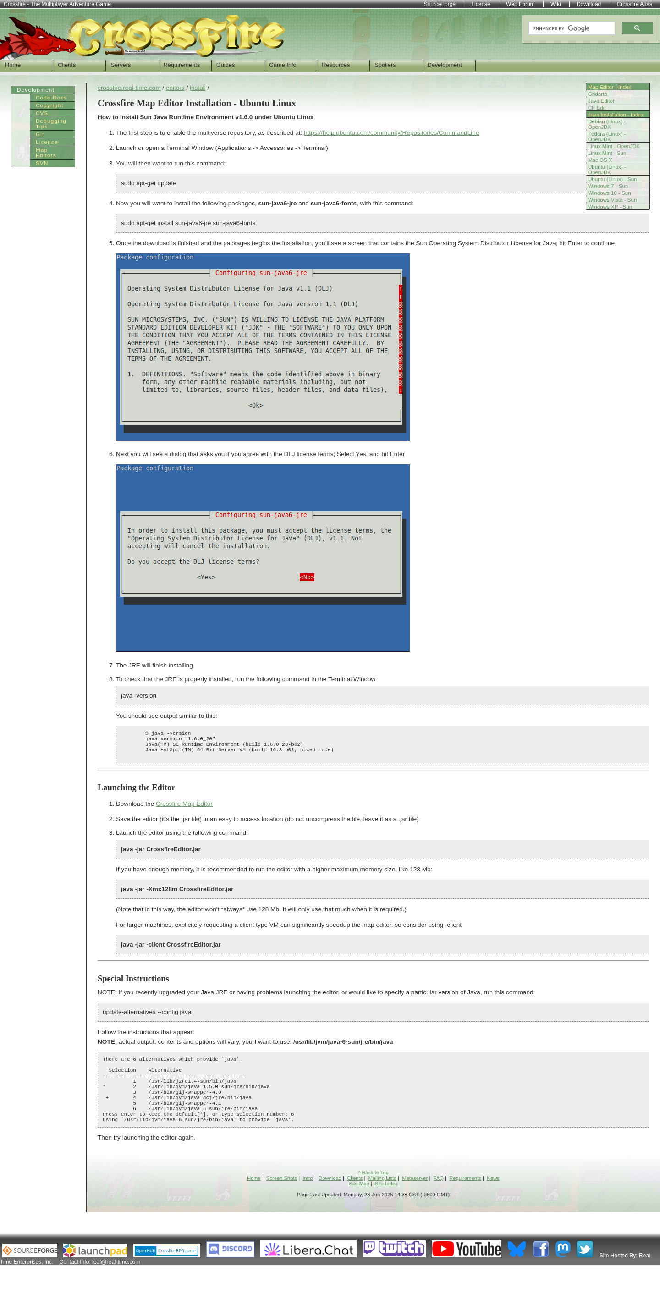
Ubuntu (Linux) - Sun (612, 179)
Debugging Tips (51, 123)
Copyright (50, 105)
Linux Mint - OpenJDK (614, 146)
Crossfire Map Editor (184, 810)
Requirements (182, 64)
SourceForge (440, 4)
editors (175, 87)
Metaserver (415, 1201)
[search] (571, 28)
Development (445, 64)
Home (13, 64)
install (198, 87)
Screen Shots (281, 1201)
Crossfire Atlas (634, 4)
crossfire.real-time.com (129, 87)
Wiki (555, 4)
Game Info (283, 64)
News (493, 1201)
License (47, 142)
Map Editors (46, 152)
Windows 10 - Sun (609, 193)
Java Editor (601, 101)
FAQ (439, 1201)
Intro (307, 1201)
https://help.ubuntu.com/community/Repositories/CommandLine (391, 132)
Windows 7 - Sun (608, 186)
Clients (67, 64)
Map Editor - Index (609, 87)
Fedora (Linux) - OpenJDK (607, 136)
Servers (120, 64)
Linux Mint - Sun (607, 153)
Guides (225, 64)
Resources (336, 64)
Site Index (386, 1207)
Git (40, 134)
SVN (42, 163)
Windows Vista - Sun (612, 200)
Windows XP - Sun (610, 206)
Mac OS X (600, 160)
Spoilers (385, 64)
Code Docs (51, 97)
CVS (42, 113)
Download (330, 1201)
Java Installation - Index (616, 114)
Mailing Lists (382, 1201)
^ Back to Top (373, 1196)
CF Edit (597, 107)
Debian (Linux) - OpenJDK (607, 124)
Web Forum (520, 4)
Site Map (359, 1207)
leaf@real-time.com (116, 1285)
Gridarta (597, 94)
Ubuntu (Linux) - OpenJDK (607, 169)
